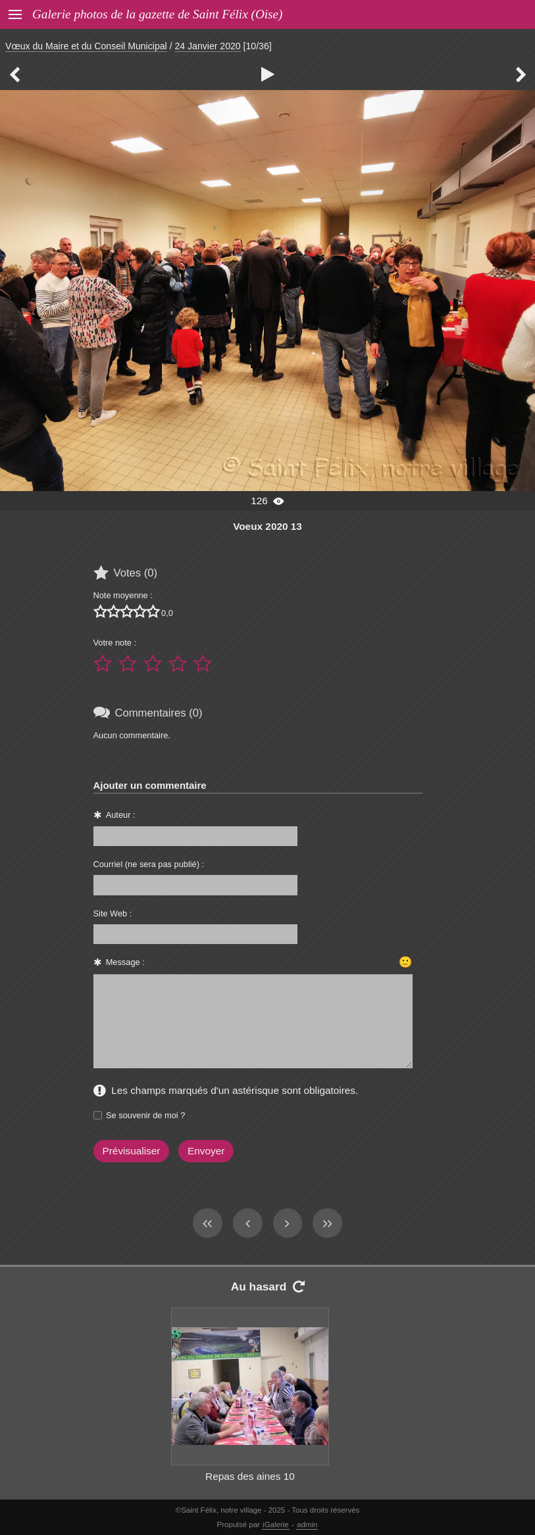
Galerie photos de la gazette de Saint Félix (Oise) (157, 14)
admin (307, 1524)
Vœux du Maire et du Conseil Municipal (86, 46)
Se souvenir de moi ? (145, 1115)
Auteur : (121, 815)
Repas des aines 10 (250, 1476)
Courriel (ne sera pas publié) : (149, 864)
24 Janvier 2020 (207, 46)
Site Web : (112, 913)
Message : (125, 962)
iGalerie (276, 1524)
